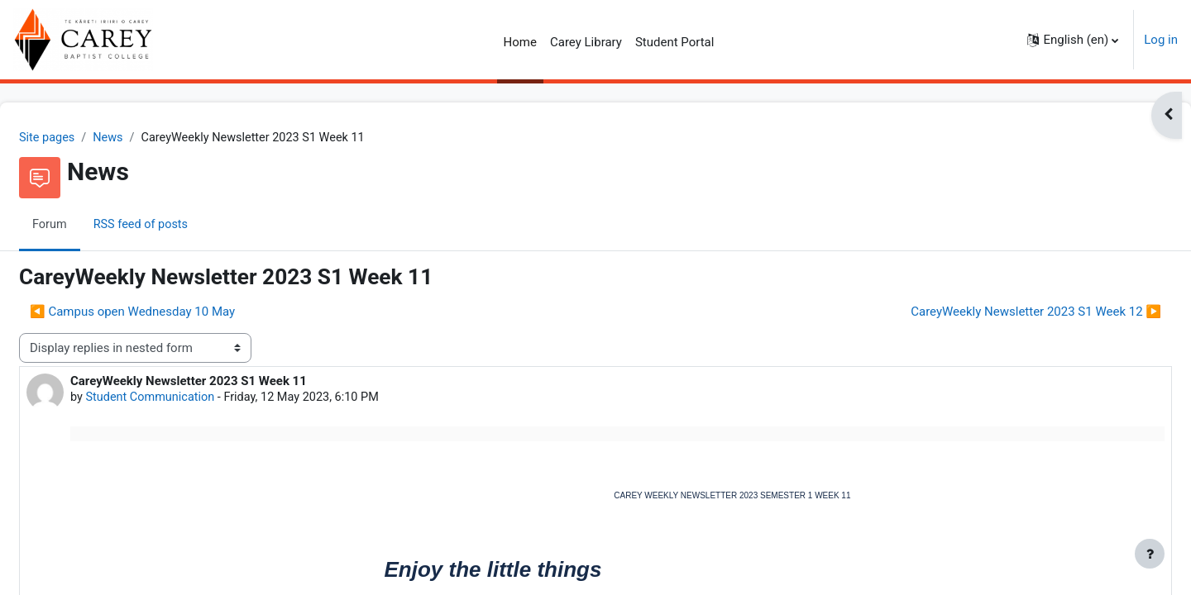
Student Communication (193, 399)
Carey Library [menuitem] (586, 42)
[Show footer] (1150, 554)
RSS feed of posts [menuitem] (183, 225)
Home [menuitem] (520, 42)
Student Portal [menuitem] (675, 42)
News (150, 138)
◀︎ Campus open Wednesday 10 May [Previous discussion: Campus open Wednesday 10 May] (172, 312)
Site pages (88, 138)
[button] (1073, 39)
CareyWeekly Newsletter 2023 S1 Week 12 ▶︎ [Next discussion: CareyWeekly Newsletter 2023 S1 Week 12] (996, 312)
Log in (1161, 39)
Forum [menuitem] (90, 225)
